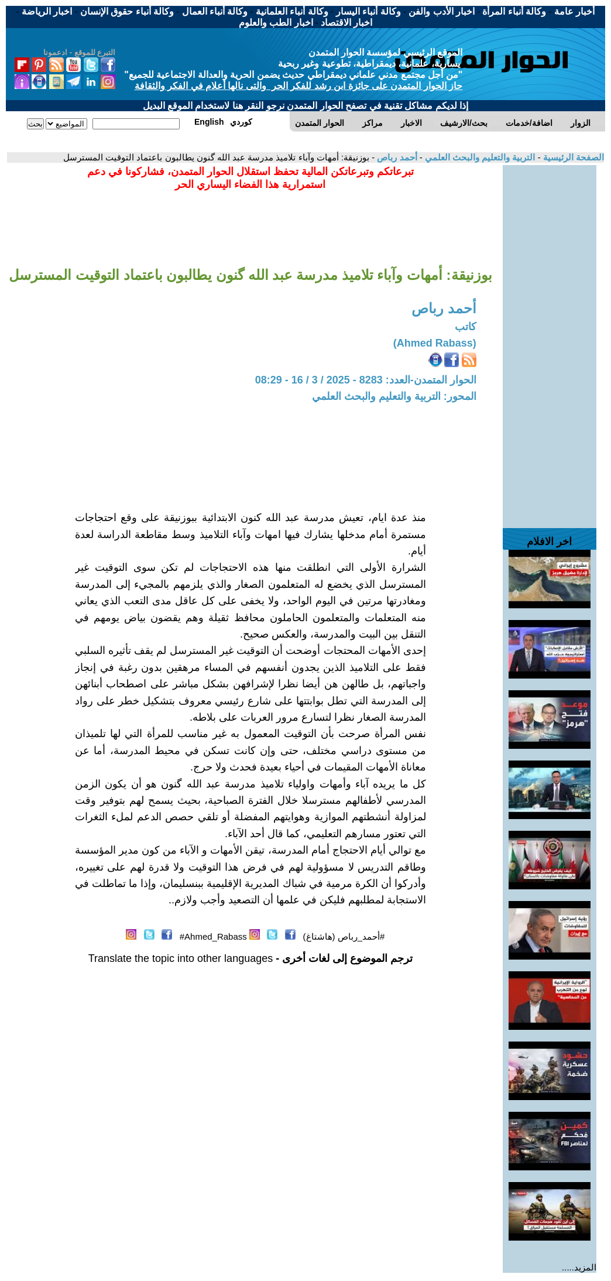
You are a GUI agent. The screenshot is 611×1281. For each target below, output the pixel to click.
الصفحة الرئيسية (572, 157)
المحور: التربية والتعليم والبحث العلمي (394, 396)
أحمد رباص (396, 157)
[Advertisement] (549, 340)
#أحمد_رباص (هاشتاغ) (344, 936)
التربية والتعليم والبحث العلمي (479, 157)
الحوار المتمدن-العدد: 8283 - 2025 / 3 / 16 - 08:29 (365, 380)
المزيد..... (579, 1267)
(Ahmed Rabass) (434, 343)
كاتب (465, 327)
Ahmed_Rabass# (213, 936)
